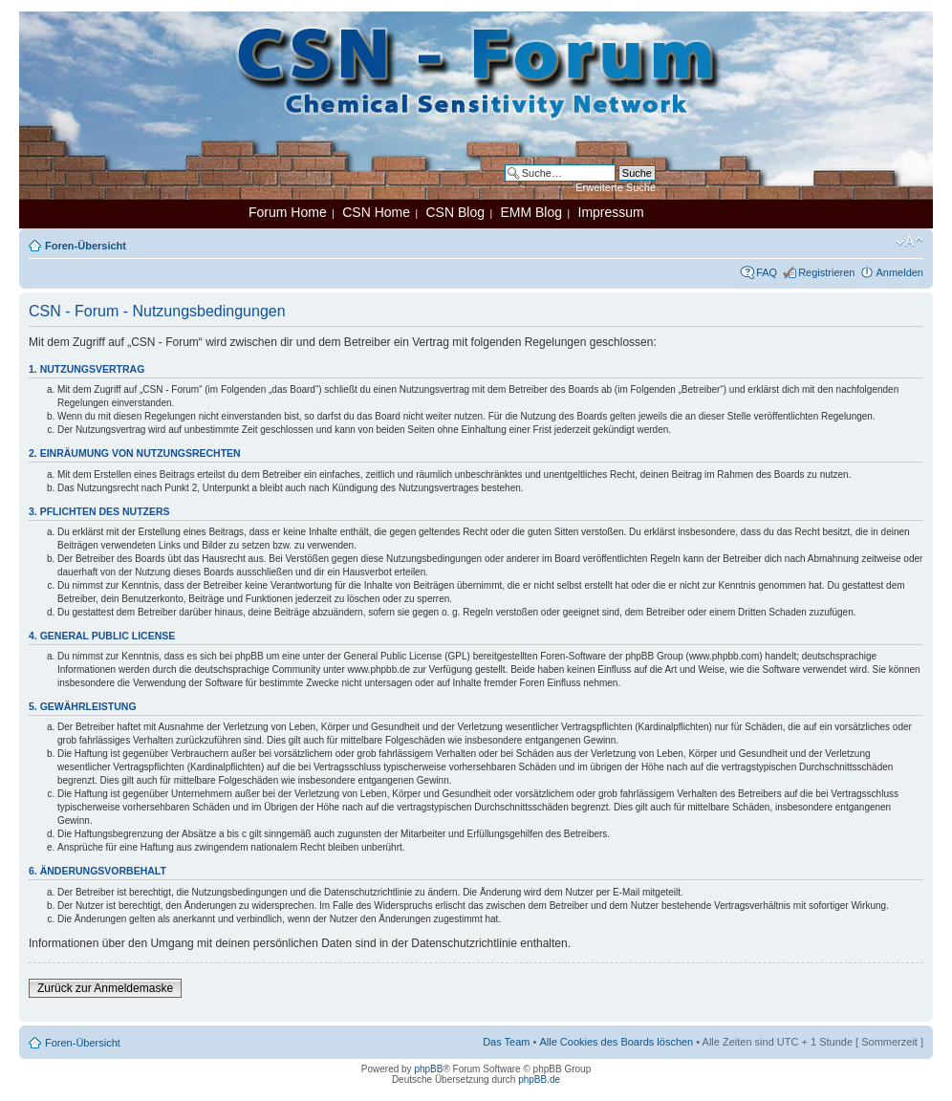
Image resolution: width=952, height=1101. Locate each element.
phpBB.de (539, 1079)
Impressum (611, 212)
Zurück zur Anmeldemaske (105, 988)
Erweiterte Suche (615, 187)
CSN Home (376, 212)
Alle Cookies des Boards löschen (616, 1041)
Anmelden (899, 272)
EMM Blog (531, 212)
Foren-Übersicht (85, 245)
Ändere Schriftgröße (909, 241)
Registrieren (826, 272)
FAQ (766, 272)
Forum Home (288, 212)
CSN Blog (454, 212)
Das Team (506, 1041)
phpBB (428, 1069)
